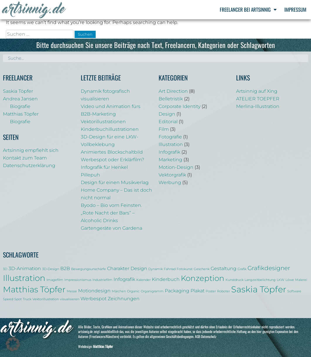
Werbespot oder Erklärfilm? (112, 159)
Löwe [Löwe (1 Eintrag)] (290, 280)
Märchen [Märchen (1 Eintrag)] (119, 291)
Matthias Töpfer (21, 114)
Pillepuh (90, 175)
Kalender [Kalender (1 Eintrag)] (143, 280)
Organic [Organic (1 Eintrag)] (133, 291)
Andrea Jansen (20, 99)
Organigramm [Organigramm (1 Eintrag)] (152, 291)
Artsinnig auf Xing (256, 91)
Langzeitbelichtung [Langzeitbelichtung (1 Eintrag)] (260, 280)
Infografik (169, 152)
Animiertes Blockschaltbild (112, 152)
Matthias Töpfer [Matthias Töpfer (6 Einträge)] (34, 289)
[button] (13, 344)
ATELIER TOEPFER (257, 99)
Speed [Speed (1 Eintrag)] (8, 299)
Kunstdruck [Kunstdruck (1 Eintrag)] (234, 280)
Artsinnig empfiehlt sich (31, 150)
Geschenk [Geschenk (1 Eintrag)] (201, 269)
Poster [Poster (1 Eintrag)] (211, 291)
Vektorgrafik (172, 175)
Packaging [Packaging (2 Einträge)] (177, 291)
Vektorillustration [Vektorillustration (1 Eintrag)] (45, 299)
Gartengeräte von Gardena (111, 228)
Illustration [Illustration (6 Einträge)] (24, 278)
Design (167, 114)
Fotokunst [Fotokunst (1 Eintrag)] (185, 269)
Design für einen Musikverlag (115, 182)
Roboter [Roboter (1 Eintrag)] (223, 291)
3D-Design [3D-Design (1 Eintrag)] (50, 269)
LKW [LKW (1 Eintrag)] (280, 280)
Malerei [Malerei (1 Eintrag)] (301, 280)
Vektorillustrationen (103, 121)
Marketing (170, 159)
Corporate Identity (179, 106)
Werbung (170, 182)
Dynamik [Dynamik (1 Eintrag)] (155, 269)
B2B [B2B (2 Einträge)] (65, 268)
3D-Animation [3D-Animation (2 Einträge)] (24, 268)
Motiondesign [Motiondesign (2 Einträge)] (94, 291)
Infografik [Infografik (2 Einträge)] (124, 279)
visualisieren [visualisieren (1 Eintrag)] (69, 299)
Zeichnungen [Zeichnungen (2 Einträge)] (124, 298)
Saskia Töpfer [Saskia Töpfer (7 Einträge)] (258, 289)
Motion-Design (176, 167)
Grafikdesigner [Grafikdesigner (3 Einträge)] (269, 268)
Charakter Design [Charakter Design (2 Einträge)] (127, 268)
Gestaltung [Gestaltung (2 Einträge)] (223, 268)
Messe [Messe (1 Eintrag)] (72, 291)
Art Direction (173, 91)
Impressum (295, 9)
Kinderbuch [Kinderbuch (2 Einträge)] (166, 279)
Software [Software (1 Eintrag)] (294, 291)
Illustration (171, 144)
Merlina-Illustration (257, 106)
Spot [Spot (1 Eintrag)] (18, 299)
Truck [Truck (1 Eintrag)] (27, 299)
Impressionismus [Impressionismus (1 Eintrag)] (77, 280)
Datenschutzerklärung (29, 165)
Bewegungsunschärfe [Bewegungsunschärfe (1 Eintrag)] (88, 269)
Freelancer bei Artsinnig (248, 9)
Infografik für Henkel (104, 167)
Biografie (20, 106)
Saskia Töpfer (18, 91)
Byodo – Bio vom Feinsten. (111, 205)
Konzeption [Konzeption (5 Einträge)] (202, 278)
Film (164, 129)
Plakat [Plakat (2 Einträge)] (197, 291)
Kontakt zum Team (25, 158)
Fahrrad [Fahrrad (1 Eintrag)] (170, 269)
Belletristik (171, 99)
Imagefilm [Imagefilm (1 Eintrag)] (55, 280)
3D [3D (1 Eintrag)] (5, 269)
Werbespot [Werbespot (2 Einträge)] (93, 298)
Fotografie (170, 137)
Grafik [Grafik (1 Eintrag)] (242, 269)
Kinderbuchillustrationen (110, 129)
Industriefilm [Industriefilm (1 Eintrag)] (102, 280)
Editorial (168, 121)
